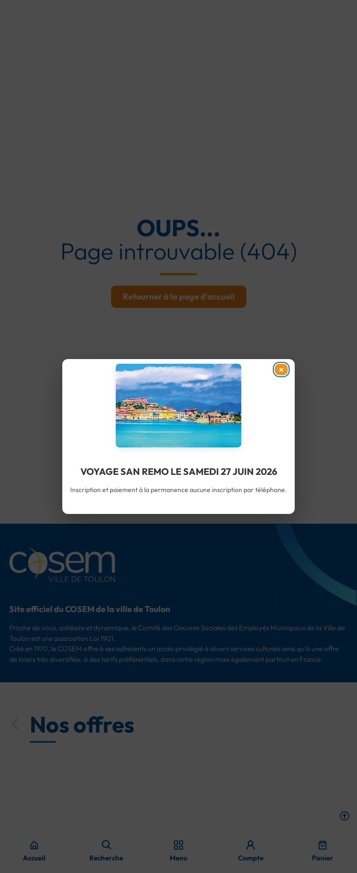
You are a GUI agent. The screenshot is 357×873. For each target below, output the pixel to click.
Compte (251, 857)
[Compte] (250, 845)
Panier (322, 857)
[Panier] (322, 845)
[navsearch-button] (106, 844)
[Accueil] (34, 845)
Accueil (34, 857)
